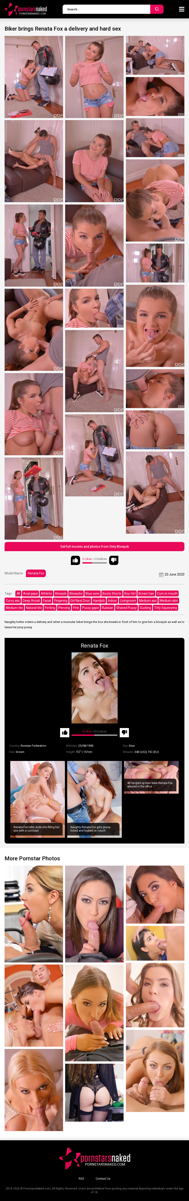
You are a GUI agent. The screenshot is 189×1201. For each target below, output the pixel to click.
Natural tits (34, 608)
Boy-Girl (130, 593)
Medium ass (148, 600)
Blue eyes (93, 593)
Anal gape (30, 593)
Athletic (46, 593)
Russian (107, 608)
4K (18, 593)
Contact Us (103, 1178)
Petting (50, 608)
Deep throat (31, 600)
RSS (81, 1178)
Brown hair (146, 593)
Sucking (145, 608)
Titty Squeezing (165, 608)
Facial (47, 600)
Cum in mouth (167, 593)
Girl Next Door (80, 600)
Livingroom (128, 600)
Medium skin (169, 600)
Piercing (64, 608)
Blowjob (61, 593)
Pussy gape (90, 608)
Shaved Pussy (126, 608)
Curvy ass (13, 600)
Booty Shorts (112, 593)
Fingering (60, 600)
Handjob (99, 600)
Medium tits (14, 608)
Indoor (112, 600)
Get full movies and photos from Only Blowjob (94, 546)
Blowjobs (76, 593)
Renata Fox (36, 573)
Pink (76, 608)
